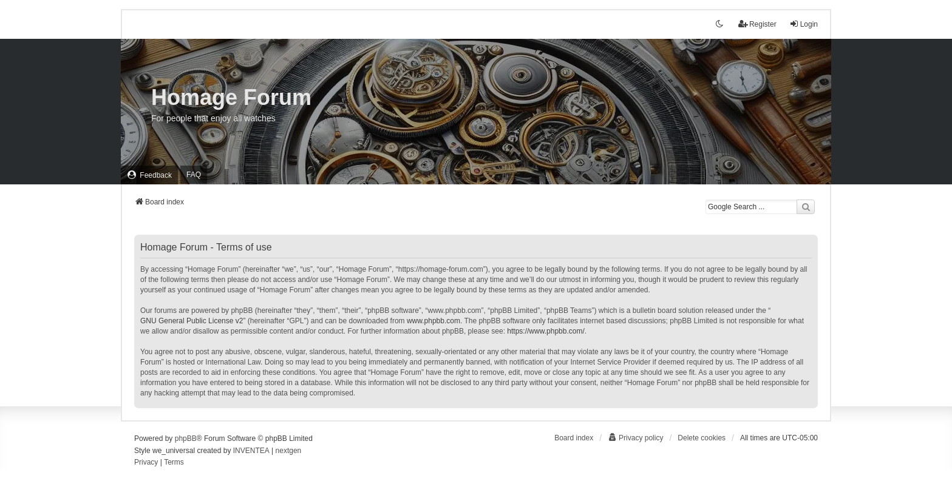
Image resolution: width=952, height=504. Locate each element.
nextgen (289, 450)
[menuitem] (149, 175)
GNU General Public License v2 (191, 321)
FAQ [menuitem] (193, 174)
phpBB (186, 438)
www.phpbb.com (433, 321)
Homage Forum (231, 97)
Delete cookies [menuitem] (702, 438)
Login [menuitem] (803, 24)
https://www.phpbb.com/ (545, 331)
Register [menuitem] (757, 24)
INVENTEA (251, 450)
